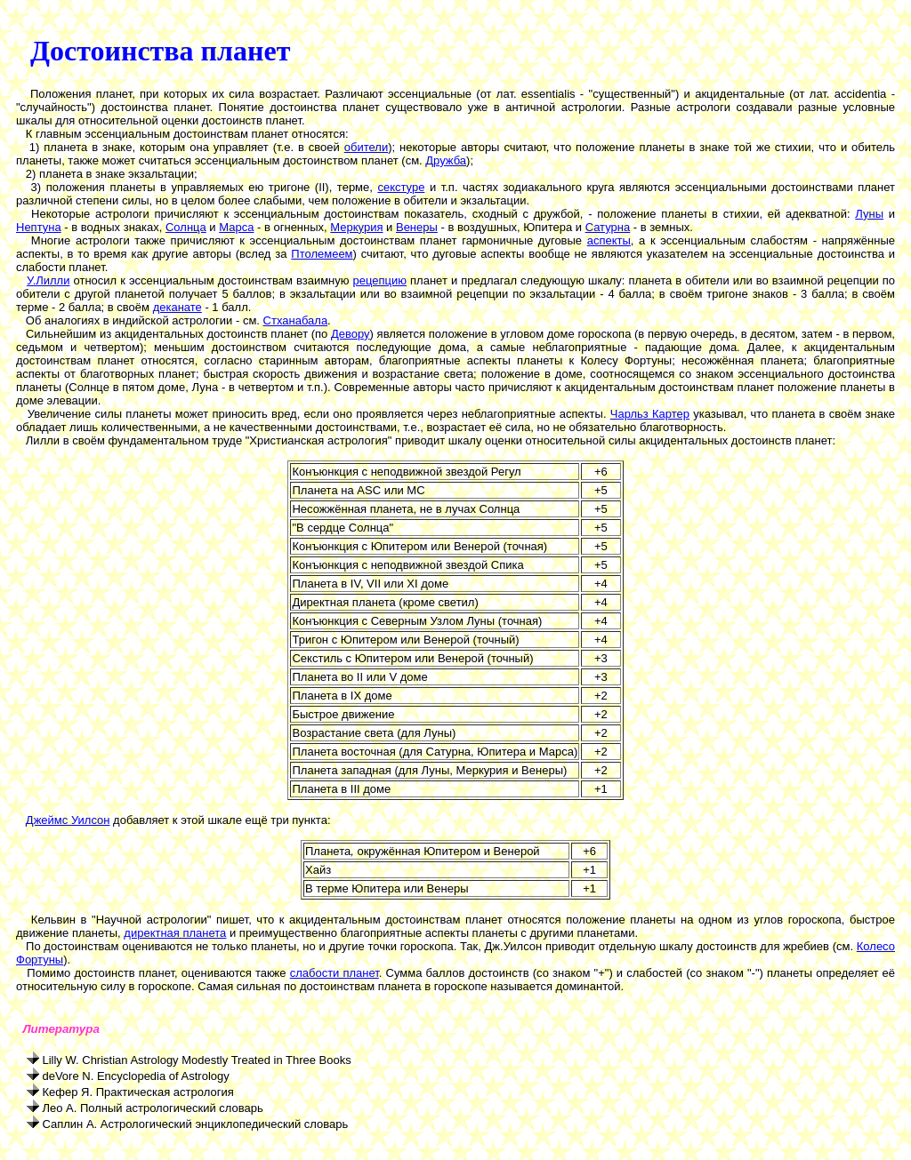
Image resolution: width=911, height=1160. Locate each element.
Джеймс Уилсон (68, 820)
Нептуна (38, 227)
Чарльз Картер (649, 413)
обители (366, 147)
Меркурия (356, 227)
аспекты (609, 240)
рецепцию (380, 280)
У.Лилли (48, 280)
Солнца (185, 227)
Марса (236, 227)
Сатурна (608, 227)
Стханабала (295, 320)
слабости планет (334, 973)
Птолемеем (321, 253)
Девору (350, 333)
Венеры (417, 227)
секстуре (400, 187)
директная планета (175, 933)
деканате (177, 307)
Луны (869, 213)
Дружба (445, 160)
